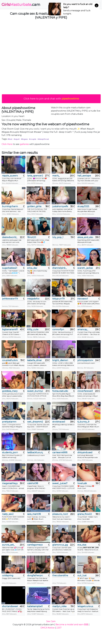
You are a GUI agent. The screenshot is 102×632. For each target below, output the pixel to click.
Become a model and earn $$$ (72, 624)
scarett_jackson (85, 268)
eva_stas (81, 545)
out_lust (82, 575)
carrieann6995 (59, 452)
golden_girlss (34, 206)
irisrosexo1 (82, 298)
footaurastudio (60, 391)
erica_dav (32, 268)
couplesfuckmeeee (10, 360)
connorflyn (58, 329)
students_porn (10, 452)
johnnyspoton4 (85, 360)
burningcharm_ (10, 206)
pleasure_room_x (60, 514)
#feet (10, 139)
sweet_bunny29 (35, 391)
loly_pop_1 (57, 237)
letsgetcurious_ (85, 606)
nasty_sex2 (8, 514)
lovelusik (82, 483)
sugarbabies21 (9, 268)
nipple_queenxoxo (10, 175)
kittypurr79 (58, 298)
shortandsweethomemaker (10, 606)
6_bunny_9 (83, 421)
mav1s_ (56, 175)
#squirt (17, 139)
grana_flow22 (84, 514)
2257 (58, 627)
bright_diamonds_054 (60, 360)
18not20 (31, 237)
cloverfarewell (85, 391)
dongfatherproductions (35, 575)
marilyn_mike (59, 606)
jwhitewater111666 (10, 298)
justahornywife (60, 206)
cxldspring (7, 575)
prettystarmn (9, 421)
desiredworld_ (9, 237)
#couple (32, 139)
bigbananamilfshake (10, 329)
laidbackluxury (35, 452)
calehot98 (32, 483)
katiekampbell (35, 606)
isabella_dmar (34, 360)
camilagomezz (35, 545)
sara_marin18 (34, 514)
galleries (24, 144)
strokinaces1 (58, 421)
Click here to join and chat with (51, 98)
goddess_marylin (10, 391)
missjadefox (33, 298)
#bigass (24, 139)
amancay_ (82, 329)
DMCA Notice (48, 627)
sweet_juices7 (59, 483)
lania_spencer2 (35, 175)
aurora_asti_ (8, 545)
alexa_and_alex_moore (85, 237)
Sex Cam (51, 621)
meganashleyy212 (10, 483)
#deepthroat (43, 139)
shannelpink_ (59, 268)
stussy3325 (83, 206)
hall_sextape (84, 175)
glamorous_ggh (60, 545)
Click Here (7, 144)
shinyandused (84, 452)
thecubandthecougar (60, 575)
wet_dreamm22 (35, 421)
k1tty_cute (32, 329)
